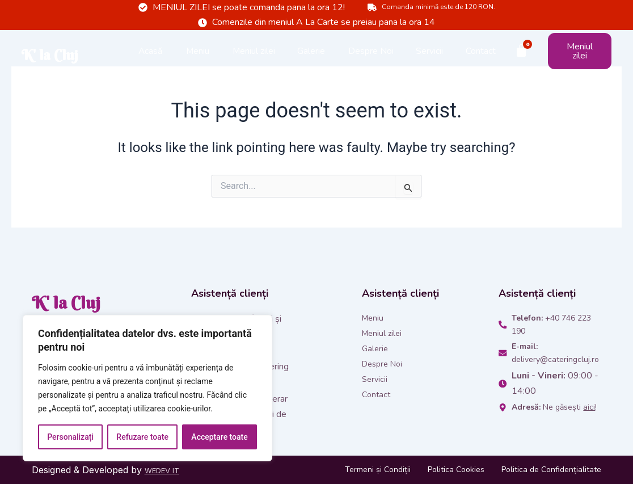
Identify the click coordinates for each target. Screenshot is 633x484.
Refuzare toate (142, 436)
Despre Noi (371, 62)
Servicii (429, 62)
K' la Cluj (57, 61)
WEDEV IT (167, 469)
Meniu (197, 62)
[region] (147, 388)
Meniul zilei (254, 62)
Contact (481, 62)
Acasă (150, 62)
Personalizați (70, 436)
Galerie (311, 62)
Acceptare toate (219, 436)
